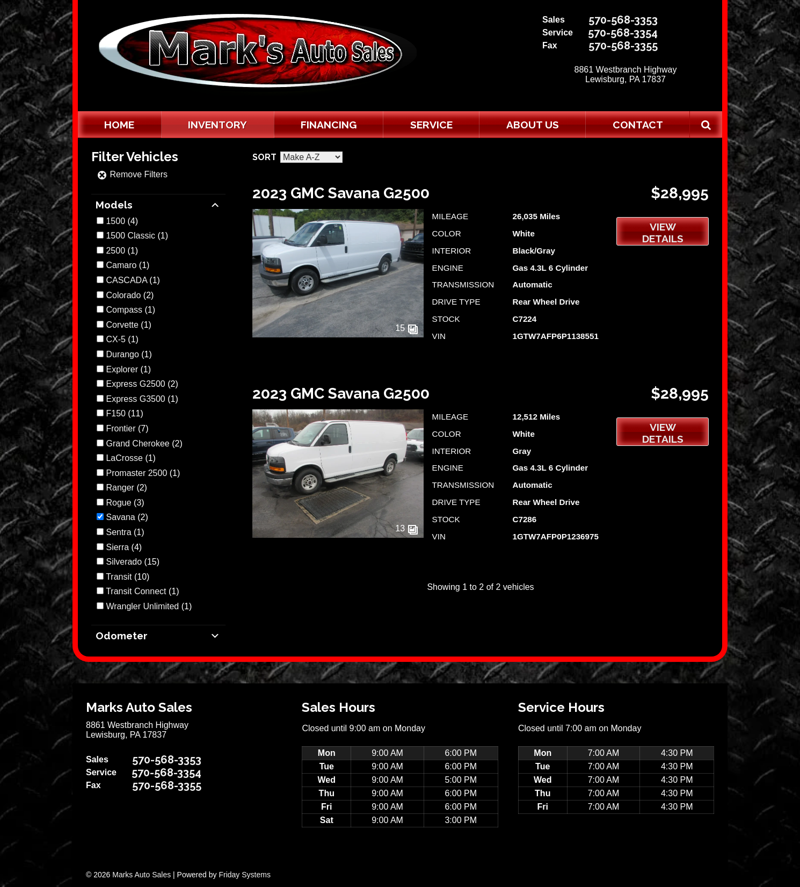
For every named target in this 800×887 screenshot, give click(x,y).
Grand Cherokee (137, 443)
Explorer (122, 369)
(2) (130, 295)
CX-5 (115, 339)
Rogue (118, 502)
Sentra (118, 532)
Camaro (121, 265)
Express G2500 (135, 383)
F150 (115, 413)
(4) (122, 221)
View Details (662, 232)
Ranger (120, 487)
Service (431, 125)
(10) (127, 576)
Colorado (123, 295)
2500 (115, 250)
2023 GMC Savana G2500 (341, 193)
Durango (122, 354)
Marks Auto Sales (141, 874)
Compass (124, 309)
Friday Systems (244, 874)
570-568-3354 (623, 32)
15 (406, 328)
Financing (329, 125)
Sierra (117, 547)
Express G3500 (135, 398)
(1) (137, 235)
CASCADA (126, 280)
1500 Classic (130, 235)
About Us (532, 125)
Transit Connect (136, 591)
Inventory (217, 125)
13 (406, 528)
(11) (124, 413)
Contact (638, 125)
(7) (127, 428)
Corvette (122, 324)
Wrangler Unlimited (142, 606)
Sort (264, 157)
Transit (119, 576)
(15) (132, 561)
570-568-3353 (623, 19)
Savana (120, 517)
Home (119, 125)
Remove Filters (132, 174)
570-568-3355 (623, 45)
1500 (115, 221)
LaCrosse (124, 458)
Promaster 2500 (136, 473)
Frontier (120, 428)
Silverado (124, 561)
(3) (125, 502)
